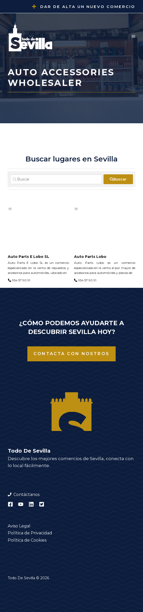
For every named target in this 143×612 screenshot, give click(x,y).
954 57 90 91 (21, 280)
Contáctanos (26, 494)
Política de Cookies (27, 540)
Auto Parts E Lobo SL (28, 256)
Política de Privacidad (30, 533)
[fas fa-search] (118, 179)
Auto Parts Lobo (90, 256)
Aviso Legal (19, 526)
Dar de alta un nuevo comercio (87, 6)
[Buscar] (56, 179)
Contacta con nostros (71, 353)
